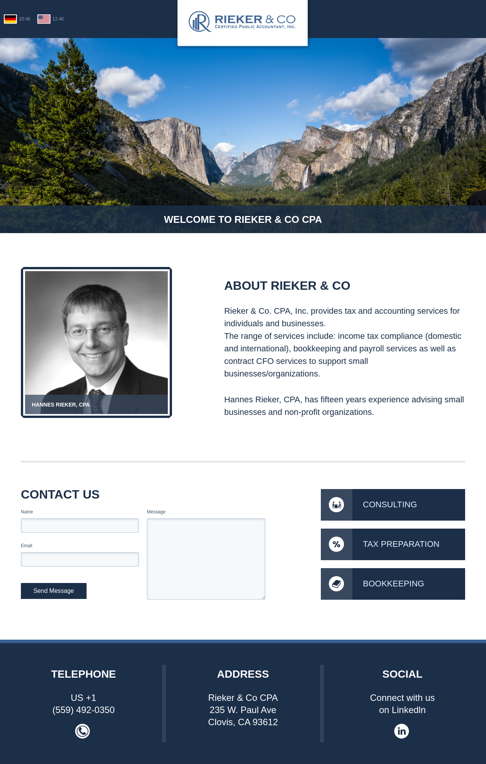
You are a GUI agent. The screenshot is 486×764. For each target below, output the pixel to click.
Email (26, 545)
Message (156, 512)
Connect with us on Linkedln (402, 704)
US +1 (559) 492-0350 (83, 704)
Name (27, 512)
